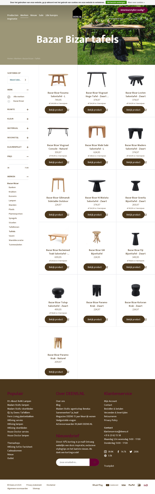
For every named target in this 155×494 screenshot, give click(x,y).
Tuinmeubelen (15, 244)
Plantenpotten (16, 214)
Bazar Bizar (28, 58)
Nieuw (33, 15)
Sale (41, 15)
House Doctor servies (18, 432)
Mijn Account (110, 401)
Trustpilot (109, 466)
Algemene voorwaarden (17, 488)
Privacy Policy (110, 420)
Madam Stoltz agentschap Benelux (73, 409)
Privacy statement (34, 485)
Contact (108, 405)
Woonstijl (17, 137)
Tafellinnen (14, 227)
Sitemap (36, 488)
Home (10, 58)
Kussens (13, 196)
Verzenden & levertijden (116, 413)
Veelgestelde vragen (66, 420)
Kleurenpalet (17, 147)
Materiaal (17, 128)
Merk (17, 90)
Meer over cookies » (136, 2)
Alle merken (19, 96)
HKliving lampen (15, 424)
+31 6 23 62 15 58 (112, 435)
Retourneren (110, 416)
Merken (24, 15)
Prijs (17, 156)
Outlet (10, 458)
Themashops (13, 443)
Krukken (12, 192)
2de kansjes (52, 15)
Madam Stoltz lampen (18, 405)
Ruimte (17, 109)
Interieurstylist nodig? (133, 10)
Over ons (60, 401)
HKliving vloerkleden (17, 428)
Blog (58, 405)
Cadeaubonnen (14, 451)
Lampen (12, 200)
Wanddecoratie (16, 240)
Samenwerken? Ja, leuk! (67, 413)
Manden (12, 205)
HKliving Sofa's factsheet (19, 447)
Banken (12, 187)
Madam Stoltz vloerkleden (20, 409)
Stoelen (12, 222)
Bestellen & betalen (113, 409)
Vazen (12, 236)
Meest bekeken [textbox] (16, 80)
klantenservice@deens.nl (116, 432)
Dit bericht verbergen (116, 2)
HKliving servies (15, 420)
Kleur (17, 119)
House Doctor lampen (18, 436)
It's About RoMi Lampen (19, 401)
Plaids (11, 209)
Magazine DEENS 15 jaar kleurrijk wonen (76, 416)
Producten (12, 15)
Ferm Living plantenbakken (20, 416)
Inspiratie (12, 19)
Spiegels (13, 218)
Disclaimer (51, 485)
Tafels (37, 58)
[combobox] (17, 80)
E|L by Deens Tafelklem (18, 413)
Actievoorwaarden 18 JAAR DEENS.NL (74, 424)
